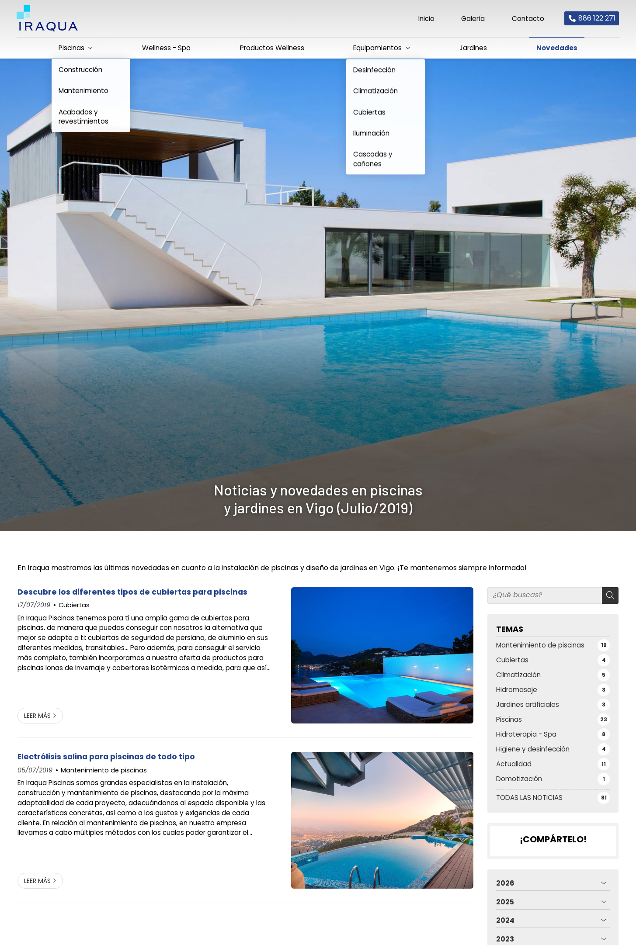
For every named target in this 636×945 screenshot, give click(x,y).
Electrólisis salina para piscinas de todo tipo (106, 757)
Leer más (37, 715)
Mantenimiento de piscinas (104, 770)
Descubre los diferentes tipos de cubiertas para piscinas (132, 592)
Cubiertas (74, 605)
